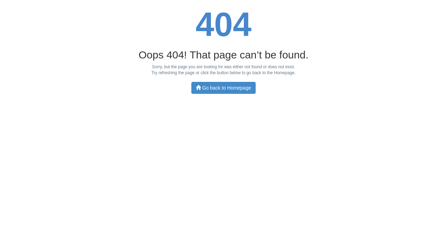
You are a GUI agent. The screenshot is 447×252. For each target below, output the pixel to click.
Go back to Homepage (223, 88)
